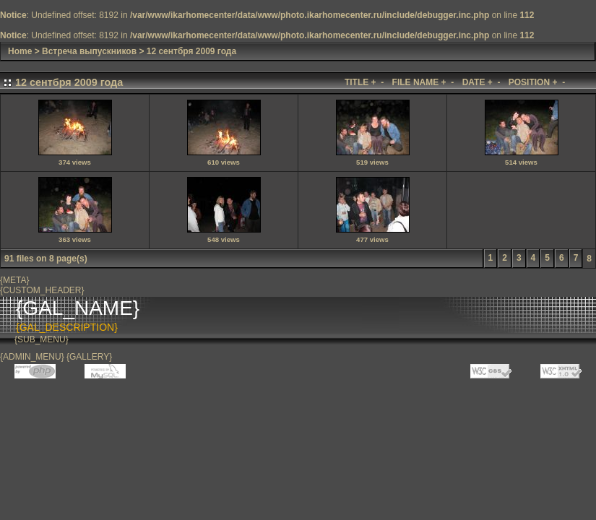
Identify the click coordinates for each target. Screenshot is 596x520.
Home (20, 51)
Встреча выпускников (89, 51)
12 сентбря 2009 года (191, 51)
